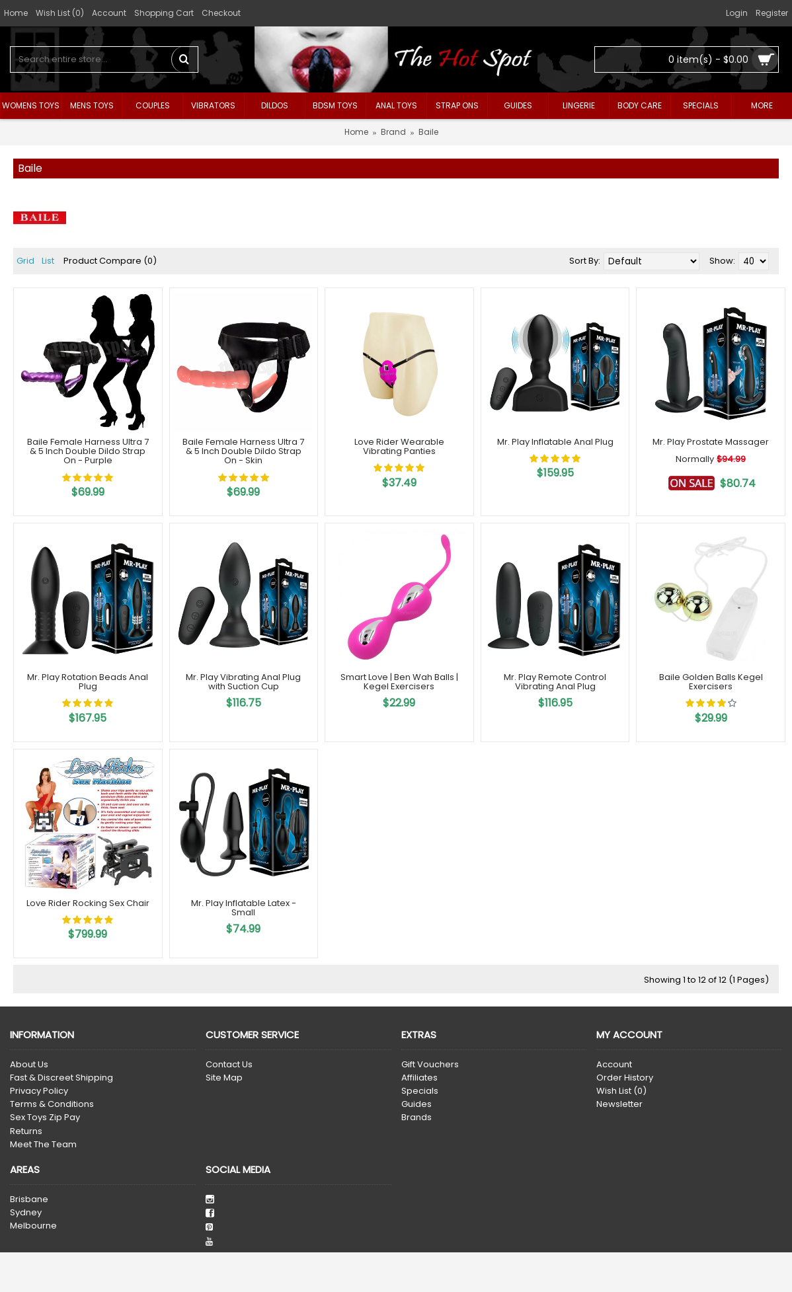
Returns (26, 1131)
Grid (25, 260)
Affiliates (419, 1078)
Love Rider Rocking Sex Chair (87, 903)
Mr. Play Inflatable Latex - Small (243, 908)
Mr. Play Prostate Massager (711, 442)
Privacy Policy (39, 1091)
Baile (428, 131)
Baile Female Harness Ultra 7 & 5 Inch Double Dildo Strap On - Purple (88, 451)
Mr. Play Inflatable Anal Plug (555, 442)
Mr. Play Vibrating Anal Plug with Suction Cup (243, 682)
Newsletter (619, 1104)
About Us (29, 1065)
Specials (419, 1091)
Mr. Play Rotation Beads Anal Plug (87, 682)
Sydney (26, 1213)
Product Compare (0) (110, 260)
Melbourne (33, 1226)
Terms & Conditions (52, 1104)
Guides (416, 1104)
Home (356, 131)
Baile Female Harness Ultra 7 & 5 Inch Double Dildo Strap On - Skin (243, 451)
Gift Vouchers (430, 1065)
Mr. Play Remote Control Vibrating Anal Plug (555, 682)
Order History (624, 1078)
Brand (393, 131)
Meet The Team (43, 1145)
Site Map (224, 1078)
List (48, 260)
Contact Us (229, 1065)
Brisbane (29, 1199)
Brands (416, 1117)
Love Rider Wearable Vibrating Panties (399, 446)
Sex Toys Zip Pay (45, 1117)
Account (614, 1065)
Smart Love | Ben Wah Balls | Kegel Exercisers (399, 682)
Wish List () (621, 1091)
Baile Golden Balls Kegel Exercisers (711, 682)
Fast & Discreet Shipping (61, 1078)
